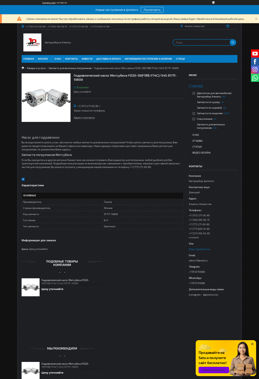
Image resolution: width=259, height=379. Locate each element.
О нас (57, 58)
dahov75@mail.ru (198, 260)
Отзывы (197, 140)
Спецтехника (204, 118)
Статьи (180, 58)
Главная (28, 58)
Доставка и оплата (108, 58)
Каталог (43, 58)
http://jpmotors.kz (199, 249)
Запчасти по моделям (210, 113)
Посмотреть (152, 9)
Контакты (71, 58)
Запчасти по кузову (208, 102)
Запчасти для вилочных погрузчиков (70, 68)
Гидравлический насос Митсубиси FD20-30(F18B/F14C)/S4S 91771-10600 (65, 281)
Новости (87, 58)
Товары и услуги (36, 68)
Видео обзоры (201, 152)
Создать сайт (49, 2)
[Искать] (233, 42)
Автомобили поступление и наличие (148, 58)
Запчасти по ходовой (209, 107)
